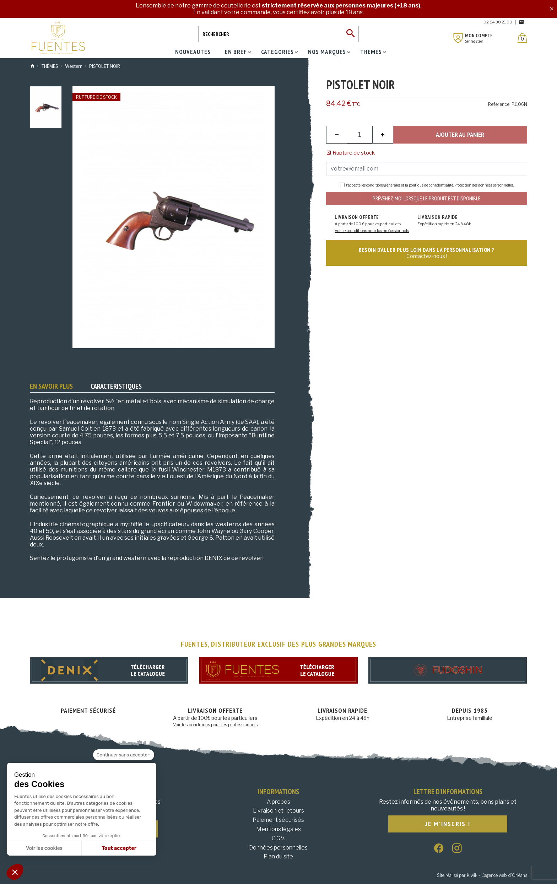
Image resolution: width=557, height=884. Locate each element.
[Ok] (350, 34)
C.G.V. (278, 838)
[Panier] (522, 38)
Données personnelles (278, 847)
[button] (14, 871)
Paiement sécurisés (278, 819)
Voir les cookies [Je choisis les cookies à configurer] (44, 848)
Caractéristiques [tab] (116, 386)
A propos (278, 801)
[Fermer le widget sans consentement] (123, 755)
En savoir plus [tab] (51, 386)
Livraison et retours (278, 810)
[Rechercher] (278, 34)
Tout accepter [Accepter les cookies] (119, 848)
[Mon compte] (458, 38)
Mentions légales (278, 829)
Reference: (499, 104)
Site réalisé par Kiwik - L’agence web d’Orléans (482, 875)
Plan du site (278, 856)
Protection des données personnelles (483, 185)
